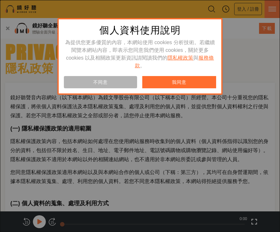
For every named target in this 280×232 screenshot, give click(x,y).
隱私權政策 (180, 58)
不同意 (100, 82)
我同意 (179, 82)
